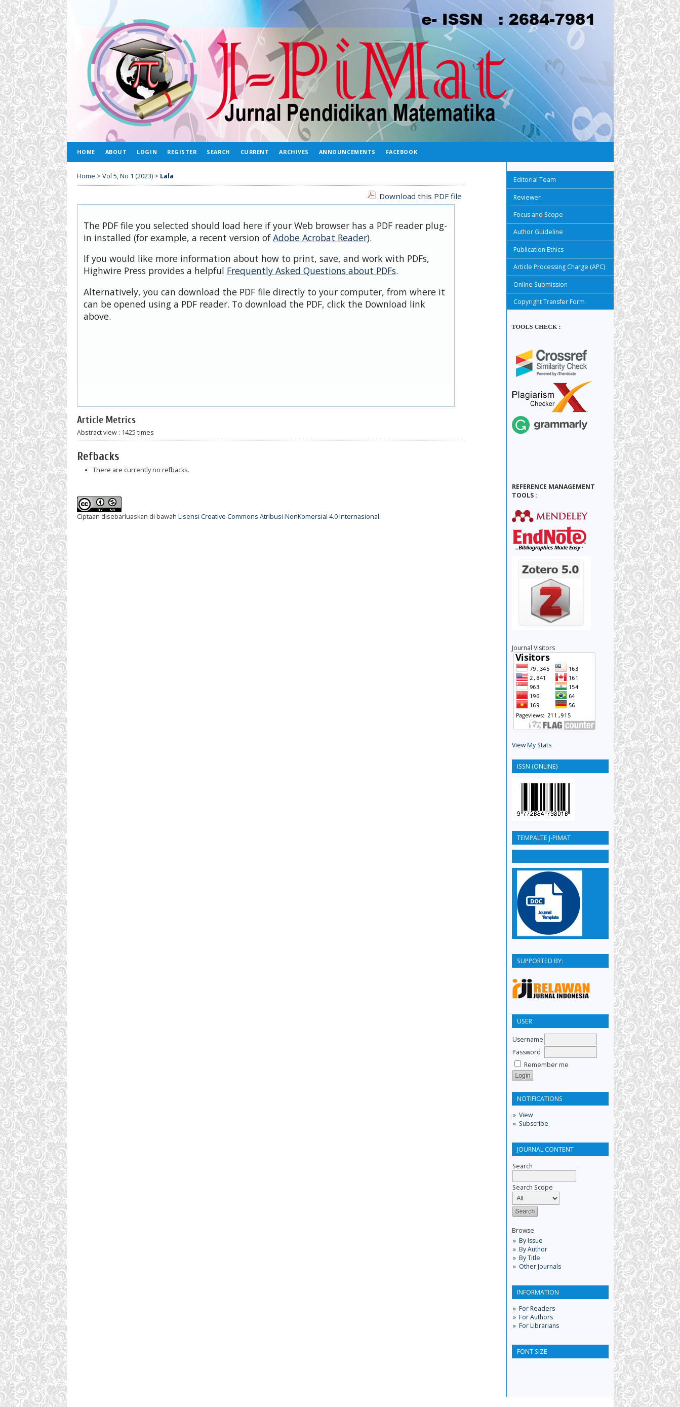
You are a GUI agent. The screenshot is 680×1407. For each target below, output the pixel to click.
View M (522, 745)
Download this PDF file (420, 196)
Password (526, 1052)
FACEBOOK (401, 152)
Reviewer (527, 197)
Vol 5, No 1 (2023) (127, 176)
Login (147, 152)
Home (86, 152)
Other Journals (540, 1266)
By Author (533, 1249)
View (526, 1115)
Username (527, 1039)
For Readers (537, 1308)
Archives (293, 152)
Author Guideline (538, 231)
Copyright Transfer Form (549, 301)
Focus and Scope (538, 214)
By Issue (531, 1240)
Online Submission (540, 284)
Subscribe (533, 1123)
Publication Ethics (538, 249)
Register (181, 152)
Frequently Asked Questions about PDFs (311, 270)
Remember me (546, 1064)
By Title (529, 1257)
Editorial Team (534, 179)
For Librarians (539, 1325)
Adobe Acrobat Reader (320, 238)
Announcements (347, 152)
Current (255, 152)
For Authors (536, 1317)
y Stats (542, 745)
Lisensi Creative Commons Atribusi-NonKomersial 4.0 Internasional (278, 516)
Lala (167, 176)
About (116, 152)
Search (218, 152)
